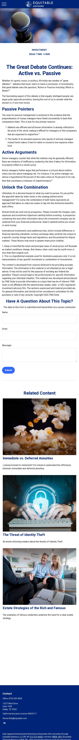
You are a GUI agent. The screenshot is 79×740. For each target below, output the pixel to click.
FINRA (54, 737)
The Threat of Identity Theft (24, 535)
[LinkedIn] (4, 723)
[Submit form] (8, 370)
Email (4, 329)
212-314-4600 (36, 737)
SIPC (60, 737)
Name (5, 312)
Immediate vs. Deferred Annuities (28, 458)
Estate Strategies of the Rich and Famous (34, 608)
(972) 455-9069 (15, 698)
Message (6, 345)
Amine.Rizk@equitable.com (15, 718)
